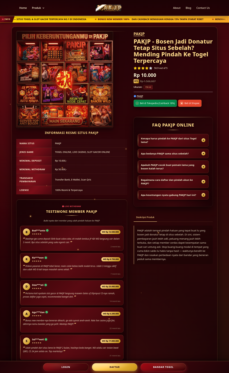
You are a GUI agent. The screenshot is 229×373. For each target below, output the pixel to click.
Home (23, 8)
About (176, 8)
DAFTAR (115, 367)
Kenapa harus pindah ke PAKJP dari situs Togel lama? (169, 140)
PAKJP (139, 33)
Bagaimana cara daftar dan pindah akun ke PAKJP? (167, 181)
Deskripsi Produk (145, 217)
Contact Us (203, 8)
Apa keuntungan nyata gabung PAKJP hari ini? (168, 195)
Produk (38, 8)
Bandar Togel (163, 367)
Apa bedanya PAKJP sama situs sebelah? (165, 153)
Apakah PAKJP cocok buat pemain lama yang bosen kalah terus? (167, 166)
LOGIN (65, 367)
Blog (188, 8)
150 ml (148, 87)
